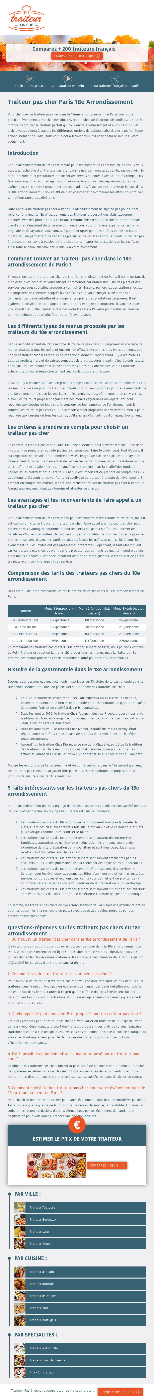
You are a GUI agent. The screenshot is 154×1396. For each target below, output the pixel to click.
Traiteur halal (32, 1308)
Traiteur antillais (34, 1284)
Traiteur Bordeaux (35, 1219)
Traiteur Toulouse (34, 1207)
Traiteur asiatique (35, 1296)
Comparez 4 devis (104, 1165)
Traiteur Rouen (33, 1243)
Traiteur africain (34, 1272)
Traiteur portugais (35, 1320)
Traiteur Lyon (31, 1231)
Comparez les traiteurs (117, 1392)
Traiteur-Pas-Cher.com (27, 1390)
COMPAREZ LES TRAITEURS (74, 55)
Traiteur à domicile (36, 1348)
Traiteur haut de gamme (39, 1360)
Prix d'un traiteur (34, 1372)
